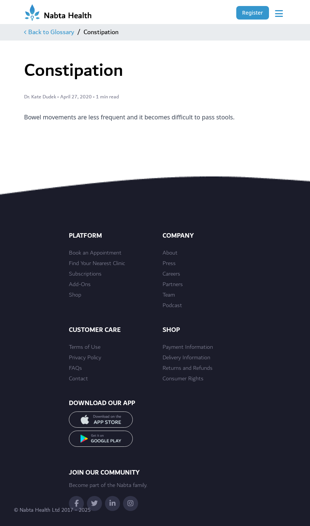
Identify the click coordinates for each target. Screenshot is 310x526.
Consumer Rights (183, 378)
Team (169, 295)
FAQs (75, 368)
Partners (173, 284)
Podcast (172, 305)
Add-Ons (80, 284)
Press (169, 263)
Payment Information (188, 347)
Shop (75, 295)
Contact (78, 378)
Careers (171, 274)
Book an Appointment (95, 253)
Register (252, 12)
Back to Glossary (49, 32)
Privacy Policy (85, 357)
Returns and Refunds (188, 368)
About (170, 253)
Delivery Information (186, 357)
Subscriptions (85, 274)
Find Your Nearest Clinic (97, 263)
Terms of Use (84, 347)
